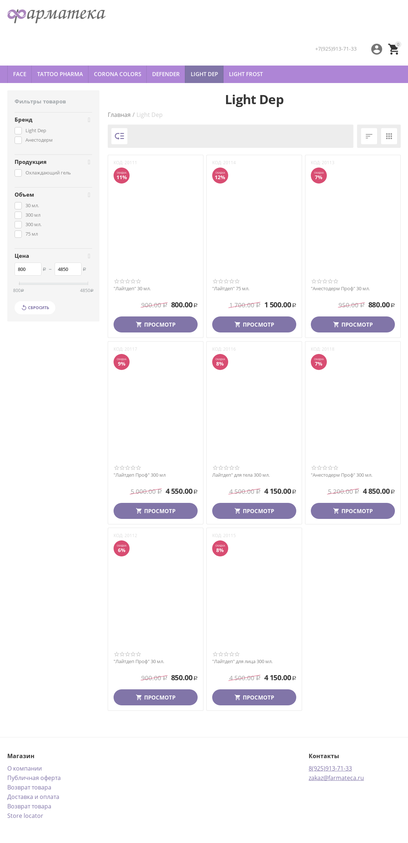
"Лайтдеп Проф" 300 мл (140, 475)
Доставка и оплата (33, 797)
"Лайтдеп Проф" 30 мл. (139, 662)
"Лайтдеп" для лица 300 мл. (242, 662)
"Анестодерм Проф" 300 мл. (341, 475)
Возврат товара (29, 787)
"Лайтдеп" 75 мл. (230, 289)
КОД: (118, 162)
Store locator (25, 816)
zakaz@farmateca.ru (336, 778)
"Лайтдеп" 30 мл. (132, 289)
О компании (24, 768)
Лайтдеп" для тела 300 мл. (241, 475)
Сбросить (35, 307)
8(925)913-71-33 (330, 768)
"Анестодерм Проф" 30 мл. (340, 289)
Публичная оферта (34, 778)
